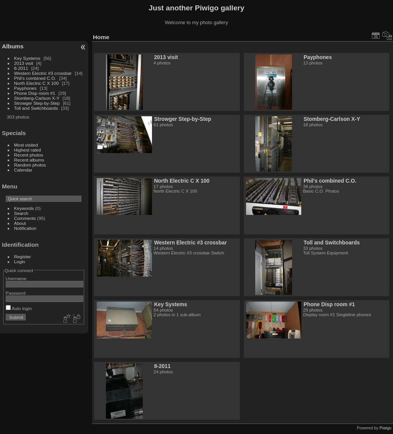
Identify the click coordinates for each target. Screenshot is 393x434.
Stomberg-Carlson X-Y (36, 98)
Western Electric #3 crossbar (43, 73)
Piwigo (385, 428)
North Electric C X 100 (36, 83)
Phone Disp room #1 (34, 93)
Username (16, 278)
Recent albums (29, 159)
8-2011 (21, 68)
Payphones (25, 88)
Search (21, 213)
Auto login (19, 308)
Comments (25, 218)
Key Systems (27, 58)
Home (101, 37)
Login (19, 261)
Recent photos (28, 154)
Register (22, 256)
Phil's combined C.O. (35, 78)
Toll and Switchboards (36, 108)
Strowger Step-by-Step (37, 103)
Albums (12, 46)
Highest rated (27, 149)
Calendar (23, 169)
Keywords (24, 208)
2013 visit (23, 63)
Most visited (26, 144)
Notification (25, 228)
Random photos (30, 164)
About (20, 223)
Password (16, 292)
